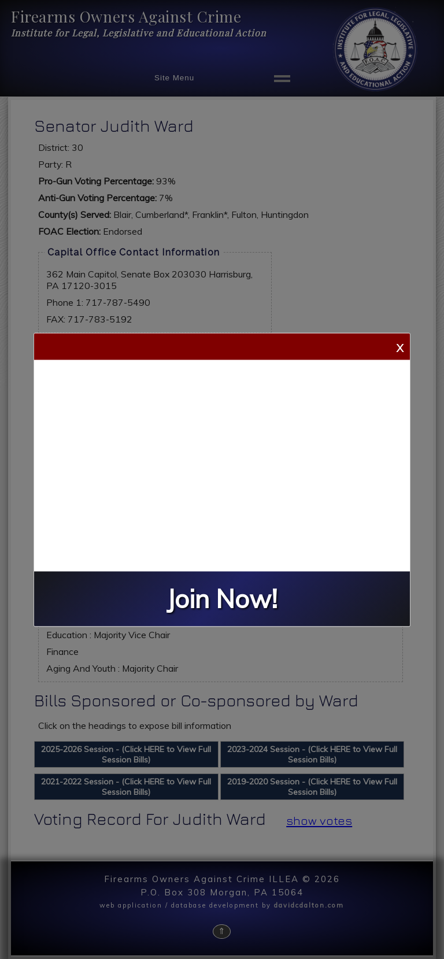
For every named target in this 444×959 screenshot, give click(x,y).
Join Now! (222, 598)
